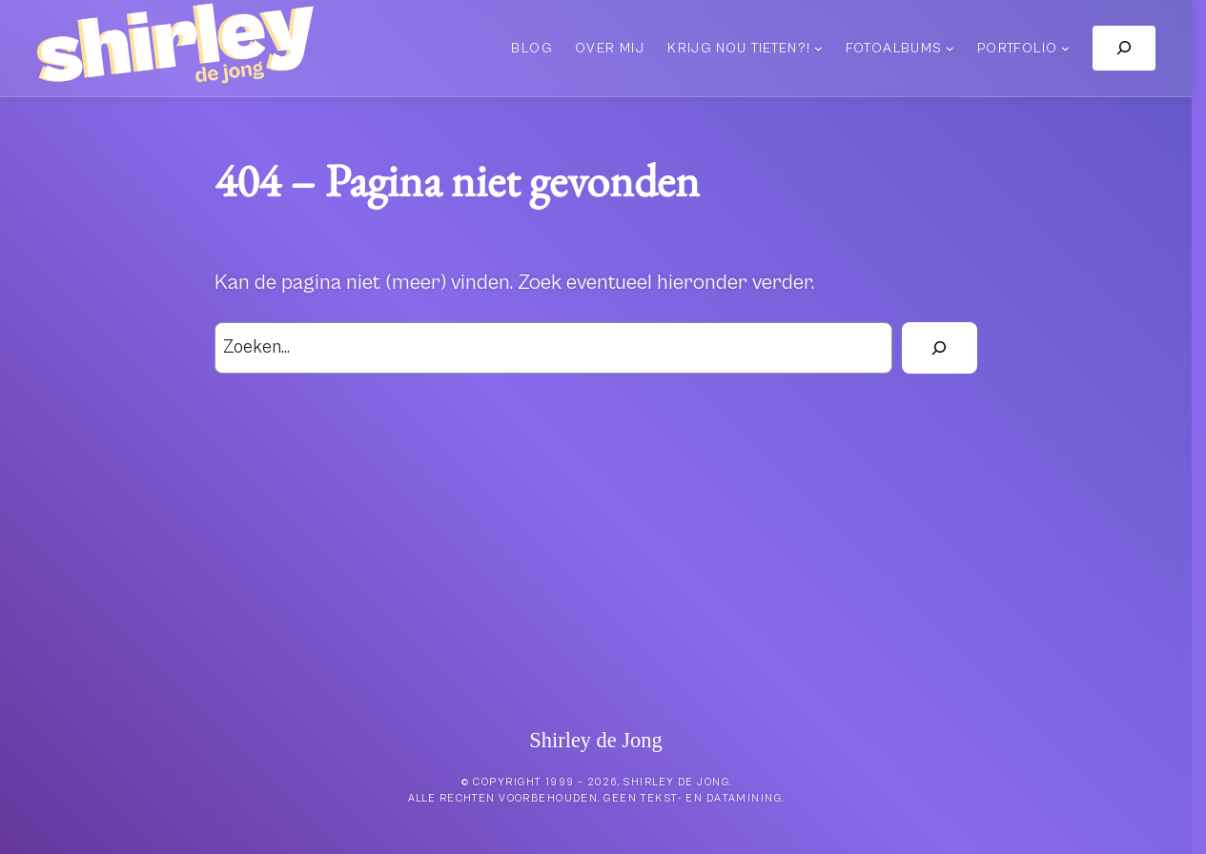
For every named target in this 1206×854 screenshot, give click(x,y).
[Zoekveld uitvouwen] (1124, 48)
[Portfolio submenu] (1065, 48)
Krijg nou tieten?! (738, 48)
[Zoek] (939, 348)
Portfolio (1017, 48)
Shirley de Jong (595, 740)
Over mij (609, 48)
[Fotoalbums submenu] (950, 48)
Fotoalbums (894, 48)
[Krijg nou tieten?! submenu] (818, 48)
